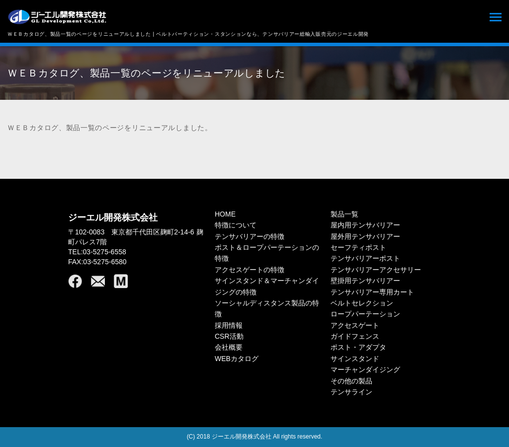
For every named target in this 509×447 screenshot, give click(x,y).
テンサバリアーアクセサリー (376, 270)
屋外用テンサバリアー (365, 236)
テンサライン (351, 392)
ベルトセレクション (362, 303)
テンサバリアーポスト (365, 258)
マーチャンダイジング (365, 369)
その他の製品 (351, 381)
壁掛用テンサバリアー (365, 281)
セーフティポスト (358, 247)
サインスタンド (355, 359)
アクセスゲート (355, 325)
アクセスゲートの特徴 (249, 270)
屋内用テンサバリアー (365, 225)
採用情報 (229, 325)
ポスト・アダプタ (358, 347)
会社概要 (229, 347)
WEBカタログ (236, 359)
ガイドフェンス (355, 336)
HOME (225, 214)
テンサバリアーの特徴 (249, 236)
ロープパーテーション (365, 314)
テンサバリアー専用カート (372, 292)
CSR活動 (229, 336)
